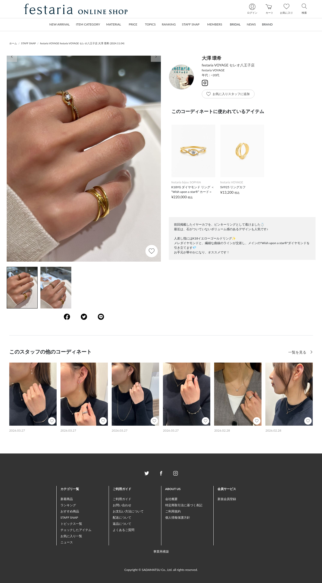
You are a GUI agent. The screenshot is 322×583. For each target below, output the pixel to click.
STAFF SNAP (28, 43)
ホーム (13, 43)
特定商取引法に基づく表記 (183, 505)
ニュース (66, 542)
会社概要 (171, 499)
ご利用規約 (173, 511)
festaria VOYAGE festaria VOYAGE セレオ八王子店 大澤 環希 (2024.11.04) (82, 43)
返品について (122, 524)
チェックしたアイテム (75, 530)
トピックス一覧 (71, 524)
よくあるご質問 (123, 530)
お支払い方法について (128, 511)
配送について (122, 517)
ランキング (68, 505)
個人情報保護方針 (177, 517)
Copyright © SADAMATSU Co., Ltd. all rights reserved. (161, 570)
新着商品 (66, 499)
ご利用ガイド (122, 499)
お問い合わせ (122, 505)
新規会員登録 (226, 499)
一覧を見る (297, 352)
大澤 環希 (211, 58)
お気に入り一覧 (71, 536)
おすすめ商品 (69, 511)
